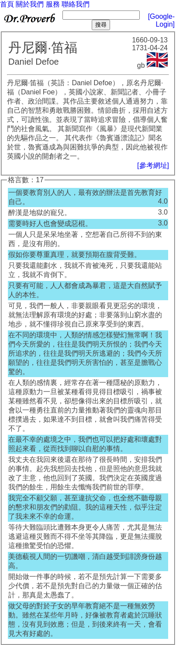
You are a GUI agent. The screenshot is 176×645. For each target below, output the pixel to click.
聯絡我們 (76, 4)
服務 (53, 4)
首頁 (7, 4)
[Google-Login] (161, 20)
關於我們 (30, 4)
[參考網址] (153, 165)
